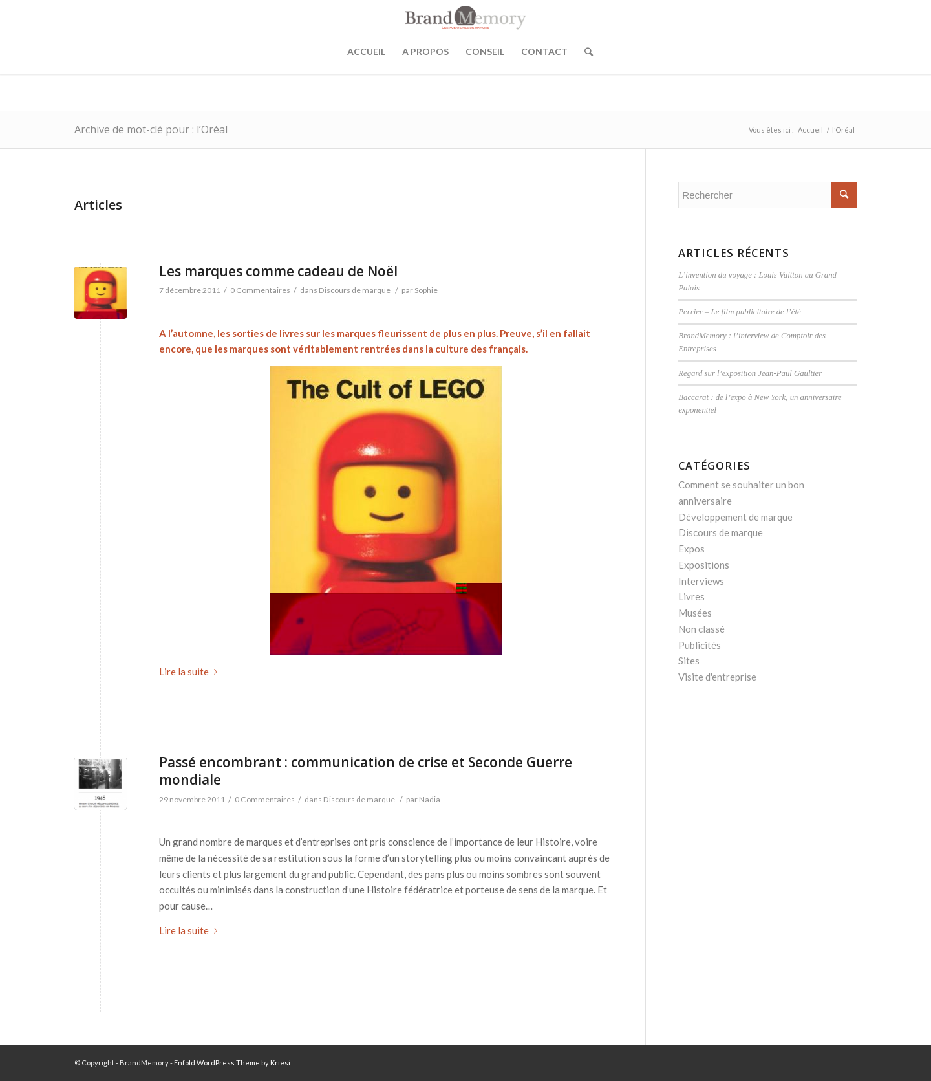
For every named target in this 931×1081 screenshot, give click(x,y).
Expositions (703, 565)
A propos (425, 51)
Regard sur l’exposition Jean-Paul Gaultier (750, 373)
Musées (695, 612)
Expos (691, 548)
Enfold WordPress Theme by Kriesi (232, 1062)
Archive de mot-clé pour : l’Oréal (151, 129)
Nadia (429, 799)
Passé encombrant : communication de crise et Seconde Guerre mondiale (365, 771)
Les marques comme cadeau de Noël (278, 271)
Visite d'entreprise (717, 676)
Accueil (366, 51)
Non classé (701, 629)
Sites (689, 660)
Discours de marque (355, 290)
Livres (691, 596)
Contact (544, 51)
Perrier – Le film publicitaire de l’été (739, 311)
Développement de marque (735, 517)
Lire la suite (190, 671)
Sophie (426, 290)
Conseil (485, 51)
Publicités (699, 645)
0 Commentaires (260, 290)
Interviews (701, 581)
